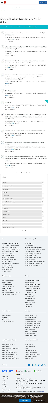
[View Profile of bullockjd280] (10, 147)
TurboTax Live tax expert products (33, 253)
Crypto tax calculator (30, 329)
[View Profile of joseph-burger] (10, 37)
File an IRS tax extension (8, 321)
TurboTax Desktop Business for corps (11, 292)
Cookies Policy (29, 395)
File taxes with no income (31, 290)
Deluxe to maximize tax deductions (33, 247)
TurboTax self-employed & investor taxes (35, 249)
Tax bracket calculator (30, 319)
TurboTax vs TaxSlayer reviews (9, 354)
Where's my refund (6, 319)
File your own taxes (7, 265)
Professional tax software (31, 352)
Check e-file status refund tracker (33, 321)
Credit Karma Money (7, 269)
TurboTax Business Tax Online (32, 265)
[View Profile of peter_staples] (10, 163)
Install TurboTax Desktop (8, 286)
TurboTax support (6, 315)
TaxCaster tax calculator (30, 317)
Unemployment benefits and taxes (10, 263)
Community (5, 350)
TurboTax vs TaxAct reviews (8, 356)
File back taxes (28, 304)
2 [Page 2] (21, 172)
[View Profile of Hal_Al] (17, 39)
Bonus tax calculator (30, 333)
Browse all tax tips (29, 282)
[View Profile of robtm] (11, 83)
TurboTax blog (5, 346)
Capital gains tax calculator (31, 331)
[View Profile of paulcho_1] (9, 51)
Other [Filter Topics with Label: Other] (4, 205)
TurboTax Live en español (8, 255)
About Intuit (5, 376)
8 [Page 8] (29, 172)
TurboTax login (28, 243)
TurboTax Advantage (7, 290)
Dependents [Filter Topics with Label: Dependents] (6, 195)
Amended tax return (30, 300)
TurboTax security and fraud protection (11, 249)
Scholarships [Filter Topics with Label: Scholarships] (6, 211)
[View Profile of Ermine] (8, 81)
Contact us (4, 317)
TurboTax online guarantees (9, 247)
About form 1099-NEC (30, 292)
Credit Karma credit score (31, 356)
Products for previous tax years (9, 294)
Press (3, 380)
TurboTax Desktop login (8, 280)
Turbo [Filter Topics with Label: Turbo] (4, 217)
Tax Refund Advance (7, 261)
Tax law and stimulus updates (9, 259)
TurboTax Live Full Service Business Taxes (35, 261)
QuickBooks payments (30, 350)
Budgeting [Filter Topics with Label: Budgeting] (5, 189)
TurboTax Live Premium (30, 255)
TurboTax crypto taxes (7, 267)
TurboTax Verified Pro (30, 259)
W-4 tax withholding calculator (32, 323)
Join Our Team (5, 378)
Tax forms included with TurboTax (10, 251)
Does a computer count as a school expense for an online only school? (24, 130)
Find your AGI (28, 306)
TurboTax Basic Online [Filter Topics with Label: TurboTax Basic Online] (8, 227)
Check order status (6, 288)
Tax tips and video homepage (32, 280)
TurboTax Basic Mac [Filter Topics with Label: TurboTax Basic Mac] (8, 224)
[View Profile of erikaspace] (10, 121)
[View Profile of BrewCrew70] (10, 105)
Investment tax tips (6, 271)
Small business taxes (30, 298)
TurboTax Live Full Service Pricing (33, 257)
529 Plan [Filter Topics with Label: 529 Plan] (5, 183)
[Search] (24, 8)
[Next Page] (31, 172)
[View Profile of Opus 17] (13, 67)
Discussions (4, 11)
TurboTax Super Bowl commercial (10, 348)
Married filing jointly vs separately (33, 284)
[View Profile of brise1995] (9, 53)
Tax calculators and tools (31, 315)
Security (4, 384)
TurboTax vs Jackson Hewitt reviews (10, 358)
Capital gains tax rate (30, 302)
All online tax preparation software (10, 245)
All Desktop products (7, 284)
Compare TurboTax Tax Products (10, 243)
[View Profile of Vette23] (9, 93)
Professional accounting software (33, 354)
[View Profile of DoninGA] (13, 165)
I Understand (25, 400)
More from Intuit (29, 358)
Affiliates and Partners (7, 392)
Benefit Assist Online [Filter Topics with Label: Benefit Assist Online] (8, 186)
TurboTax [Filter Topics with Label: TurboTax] (5, 221)
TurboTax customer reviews (8, 344)
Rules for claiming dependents (32, 288)
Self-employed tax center (8, 257)
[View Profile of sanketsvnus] (10, 65)
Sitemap (4, 364)
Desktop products (6, 282)
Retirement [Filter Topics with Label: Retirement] (5, 208)
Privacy (4, 382)
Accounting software (30, 346)
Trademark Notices (6, 390)
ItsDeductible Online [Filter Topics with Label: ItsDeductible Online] (8, 198)
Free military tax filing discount (32, 251)
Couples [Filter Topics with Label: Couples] (5, 192)
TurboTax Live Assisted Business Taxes (34, 263)
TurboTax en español (7, 253)
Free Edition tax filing (30, 245)
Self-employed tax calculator (32, 327)
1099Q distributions (10, 90)
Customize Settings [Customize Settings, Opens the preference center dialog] (39, 400)
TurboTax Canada (29, 344)
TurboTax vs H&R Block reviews (9, 352)
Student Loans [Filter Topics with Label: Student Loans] (6, 214)
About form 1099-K (29, 296)
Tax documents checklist (31, 335)
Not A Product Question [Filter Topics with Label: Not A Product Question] (9, 202)
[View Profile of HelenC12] (18, 135)
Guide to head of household (32, 286)
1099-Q (9, 102)
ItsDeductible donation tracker (32, 325)
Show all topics (33, 26)
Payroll (26, 348)
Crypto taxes (28, 294)
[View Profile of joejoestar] (9, 133)
